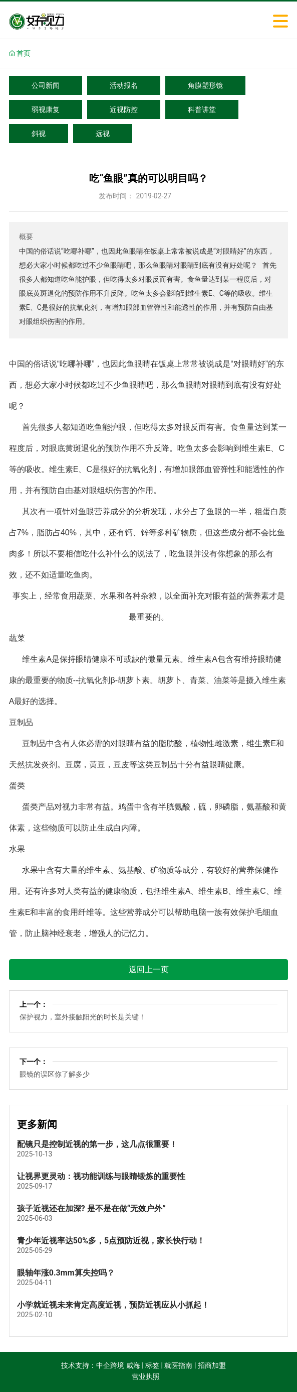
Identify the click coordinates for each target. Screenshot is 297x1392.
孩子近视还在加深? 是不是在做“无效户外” (91, 1208)
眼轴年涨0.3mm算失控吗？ (66, 1273)
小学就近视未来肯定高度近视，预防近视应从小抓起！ (113, 1305)
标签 (152, 1365)
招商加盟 (212, 1365)
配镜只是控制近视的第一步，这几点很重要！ (97, 1144)
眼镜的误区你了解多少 (55, 1074)
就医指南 (178, 1365)
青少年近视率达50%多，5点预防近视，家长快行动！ (111, 1240)
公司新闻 (46, 85)
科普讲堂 (202, 109)
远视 (103, 134)
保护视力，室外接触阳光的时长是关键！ (83, 1017)
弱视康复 (46, 109)
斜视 (39, 134)
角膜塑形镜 (205, 85)
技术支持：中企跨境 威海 (100, 1365)
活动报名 (124, 85)
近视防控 (124, 109)
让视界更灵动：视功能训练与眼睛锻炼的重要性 (101, 1176)
